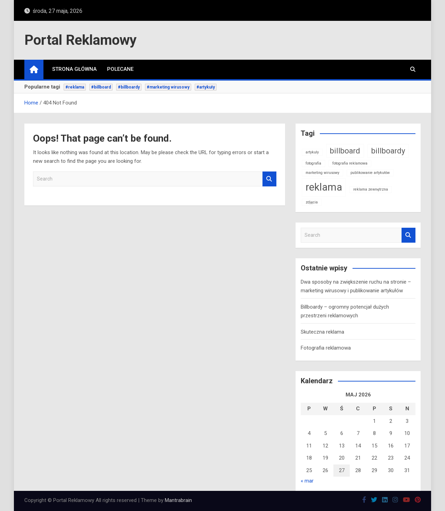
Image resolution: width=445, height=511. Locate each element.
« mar (307, 481)
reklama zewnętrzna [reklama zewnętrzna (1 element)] (370, 189)
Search (269, 178)
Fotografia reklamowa (326, 348)
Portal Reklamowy (80, 40)
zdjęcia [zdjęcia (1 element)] (312, 202)
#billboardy (129, 87)
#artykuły (205, 87)
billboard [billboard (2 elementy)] (345, 150)
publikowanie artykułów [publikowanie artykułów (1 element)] (370, 172)
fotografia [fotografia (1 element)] (313, 163)
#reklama (74, 87)
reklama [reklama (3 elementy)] (324, 187)
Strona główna (74, 69)
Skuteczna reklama (322, 332)
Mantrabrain (178, 500)
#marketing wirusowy (168, 87)
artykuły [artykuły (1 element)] (312, 152)
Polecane (120, 69)
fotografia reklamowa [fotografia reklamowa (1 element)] (349, 163)
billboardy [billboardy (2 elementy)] (388, 150)
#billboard (101, 87)
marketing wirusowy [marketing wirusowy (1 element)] (322, 172)
